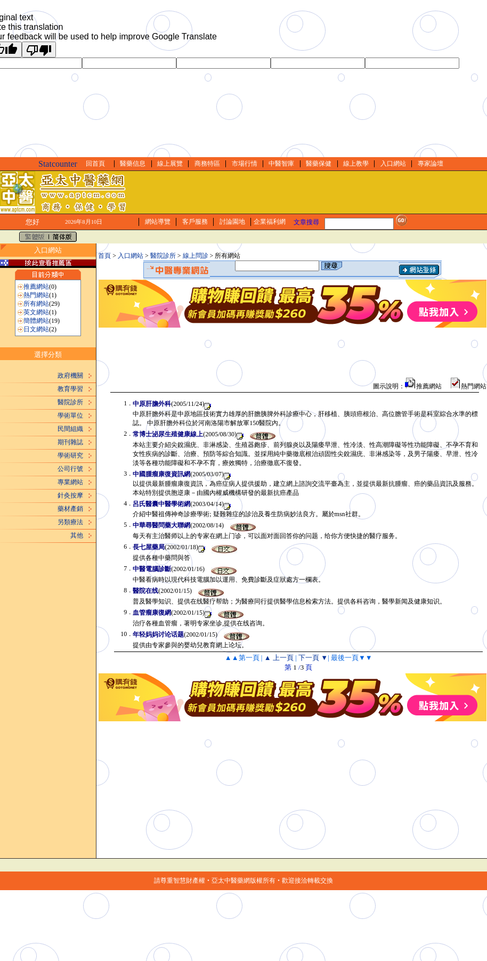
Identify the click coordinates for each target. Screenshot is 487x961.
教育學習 (70, 389)
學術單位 (70, 415)
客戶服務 (195, 221)
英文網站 (36, 312)
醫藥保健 (318, 163)
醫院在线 (145, 590)
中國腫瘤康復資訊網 (161, 474)
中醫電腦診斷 (152, 569)
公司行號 (70, 469)
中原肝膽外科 (152, 404)
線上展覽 (170, 163)
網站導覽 (158, 221)
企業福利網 (270, 221)
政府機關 (70, 375)
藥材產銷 (70, 508)
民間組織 (70, 429)
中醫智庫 (281, 163)
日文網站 (36, 329)
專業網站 (70, 482)
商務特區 (207, 163)
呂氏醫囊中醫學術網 (161, 504)
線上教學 (356, 163)
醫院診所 (70, 402)
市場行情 (244, 163)
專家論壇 (430, 163)
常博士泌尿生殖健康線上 (168, 434)
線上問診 (195, 255)
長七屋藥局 (149, 547)
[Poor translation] (39, 50)
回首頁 (95, 163)
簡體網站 (36, 320)
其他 (76, 535)
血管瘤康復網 (152, 612)
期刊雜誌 (70, 442)
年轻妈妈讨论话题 (158, 634)
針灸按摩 (70, 495)
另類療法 (70, 522)
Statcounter (57, 163)
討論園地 (232, 221)
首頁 (104, 255)
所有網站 (36, 303)
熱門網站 (36, 295)
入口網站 (393, 163)
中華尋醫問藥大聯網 (161, 525)
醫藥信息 (132, 163)
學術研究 (70, 455)
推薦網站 (36, 286)
